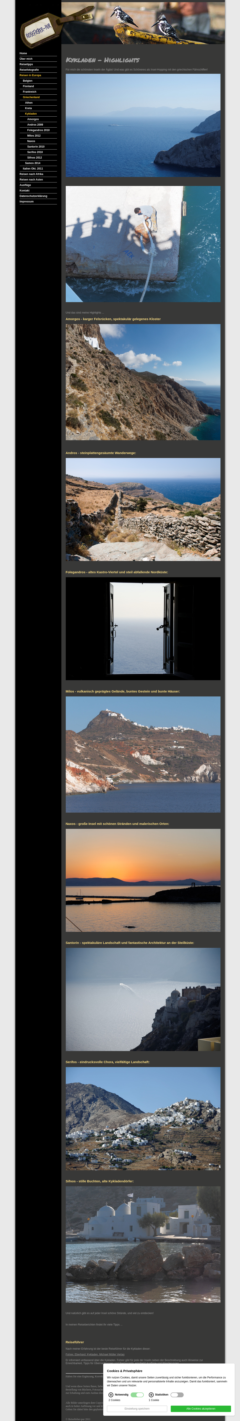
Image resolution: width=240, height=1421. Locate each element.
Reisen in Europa (30, 75)
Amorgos (33, 119)
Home (23, 53)
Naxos (31, 141)
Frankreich (29, 91)
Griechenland (31, 97)
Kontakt (25, 190)
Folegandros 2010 (38, 130)
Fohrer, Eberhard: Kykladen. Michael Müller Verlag (95, 1354)
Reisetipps (26, 64)
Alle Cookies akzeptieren (200, 1408)
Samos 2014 (32, 163)
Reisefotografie (29, 69)
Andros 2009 (35, 124)
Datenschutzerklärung (33, 196)
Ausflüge (25, 185)
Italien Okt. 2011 (33, 168)
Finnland (28, 86)
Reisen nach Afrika (31, 174)
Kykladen (31, 113)
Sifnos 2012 (34, 157)
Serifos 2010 (35, 152)
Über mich (26, 58)
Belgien (27, 80)
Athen (29, 102)
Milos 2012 (34, 135)
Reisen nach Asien (31, 179)
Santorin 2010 (36, 146)
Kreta (28, 108)
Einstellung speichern (136, 1408)
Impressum (27, 201)
